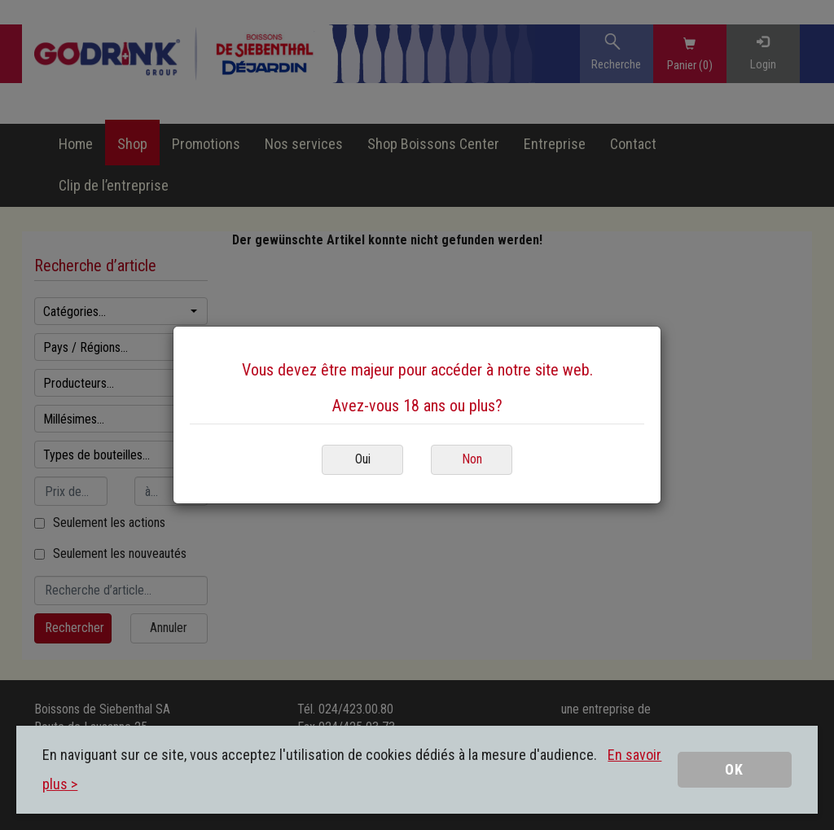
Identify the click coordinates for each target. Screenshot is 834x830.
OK (734, 769)
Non (472, 459)
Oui (363, 459)
